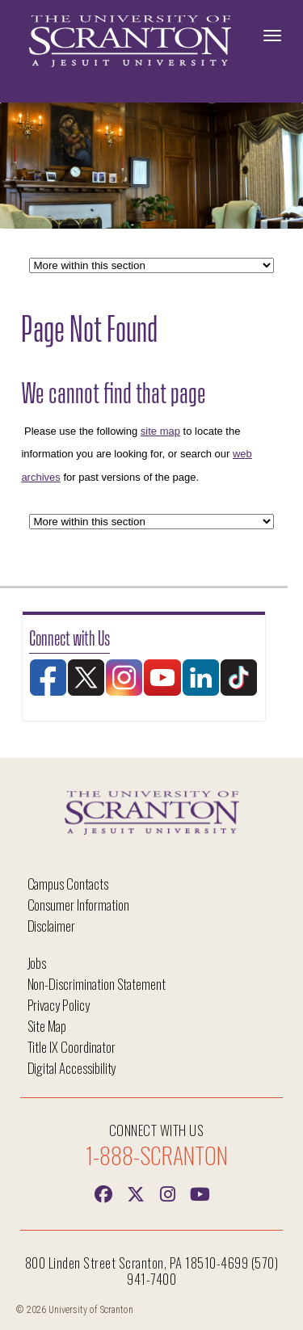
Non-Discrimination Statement (96, 984)
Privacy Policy (58, 1005)
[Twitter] (136, 1193)
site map (160, 431)
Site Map (47, 1026)
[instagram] (168, 1193)
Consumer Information (78, 904)
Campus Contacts (67, 883)
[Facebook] (103, 1193)
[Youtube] (200, 1193)
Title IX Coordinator (71, 1047)
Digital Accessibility (71, 1068)
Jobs (37, 963)
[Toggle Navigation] (272, 35)
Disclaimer (51, 925)
